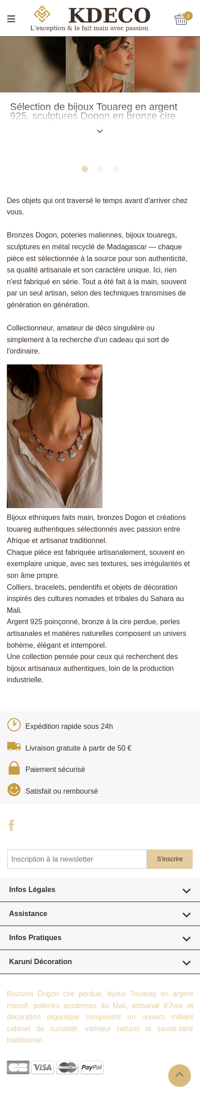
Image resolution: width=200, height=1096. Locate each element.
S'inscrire (170, 859)
